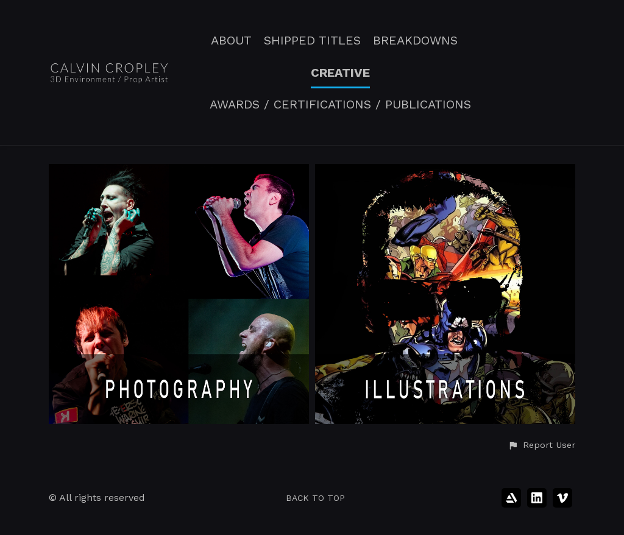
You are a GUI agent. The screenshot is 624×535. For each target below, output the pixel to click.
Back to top (315, 498)
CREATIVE (340, 73)
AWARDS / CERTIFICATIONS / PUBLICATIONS (340, 104)
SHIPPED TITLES (312, 41)
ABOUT (231, 41)
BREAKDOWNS (415, 41)
